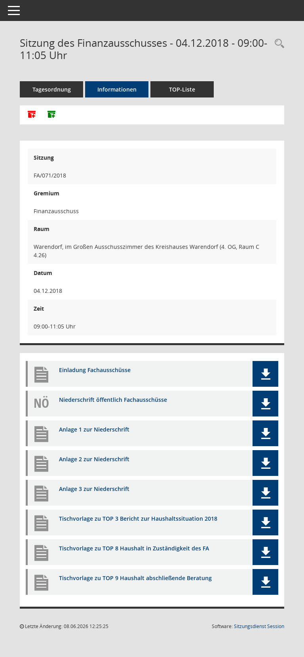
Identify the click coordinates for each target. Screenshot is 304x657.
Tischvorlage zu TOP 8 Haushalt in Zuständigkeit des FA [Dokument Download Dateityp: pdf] (134, 548)
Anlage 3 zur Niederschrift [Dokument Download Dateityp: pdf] (94, 489)
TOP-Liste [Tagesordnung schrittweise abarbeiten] (182, 89)
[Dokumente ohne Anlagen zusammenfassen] (51, 114)
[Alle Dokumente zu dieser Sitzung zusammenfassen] (32, 114)
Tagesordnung (51, 89)
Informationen (117, 89)
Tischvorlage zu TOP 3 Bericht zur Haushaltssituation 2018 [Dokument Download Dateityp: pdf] (138, 518)
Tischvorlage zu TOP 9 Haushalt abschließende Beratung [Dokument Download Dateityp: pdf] (135, 578)
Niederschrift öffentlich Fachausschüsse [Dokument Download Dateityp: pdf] (113, 399)
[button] (265, 374)
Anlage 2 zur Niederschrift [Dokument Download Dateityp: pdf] (94, 459)
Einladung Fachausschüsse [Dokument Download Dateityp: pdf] (95, 370)
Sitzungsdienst (259, 626)
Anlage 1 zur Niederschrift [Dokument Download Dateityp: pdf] (94, 429)
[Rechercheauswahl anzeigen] (277, 43)
